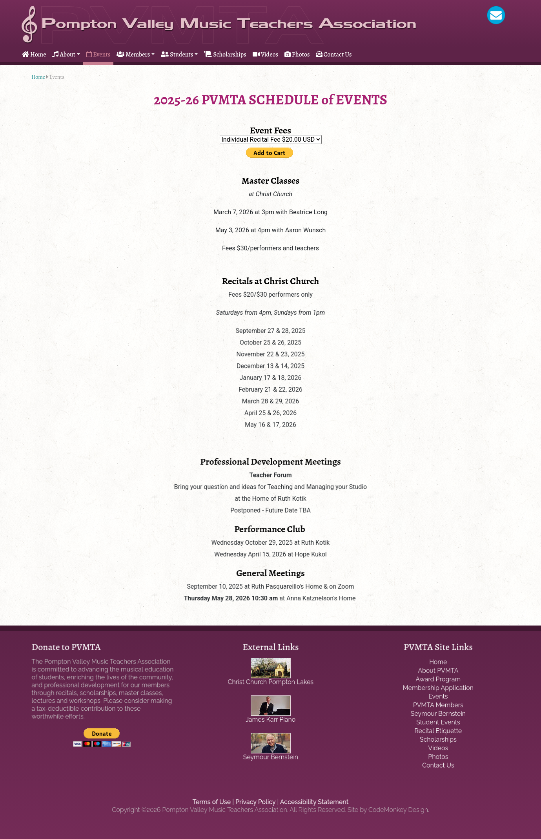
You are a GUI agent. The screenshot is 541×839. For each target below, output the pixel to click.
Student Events (438, 722)
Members (133, 54)
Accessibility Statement (313, 802)
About (63, 54)
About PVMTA (438, 671)
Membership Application (438, 688)
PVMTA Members (438, 705)
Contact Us (334, 54)
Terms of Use (212, 802)
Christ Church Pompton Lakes (270, 682)
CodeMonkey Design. (396, 809)
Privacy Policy (255, 802)
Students (177, 54)
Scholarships (225, 54)
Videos (265, 54)
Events (98, 54)
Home (34, 54)
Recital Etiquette (438, 731)
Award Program (438, 680)
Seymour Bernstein (270, 756)
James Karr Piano (270, 719)
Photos (297, 54)
